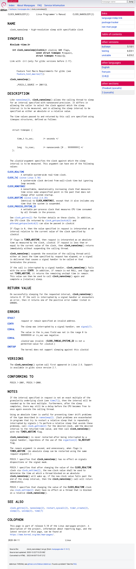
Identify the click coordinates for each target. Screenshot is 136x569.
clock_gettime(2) (37, 426)
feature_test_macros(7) (30, 74)
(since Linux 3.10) (24, 177)
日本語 (105, 76)
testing (105, 51)
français (106, 71)
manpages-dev (24, 9)
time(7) (54, 400)
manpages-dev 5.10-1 (60, 549)
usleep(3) (27, 511)
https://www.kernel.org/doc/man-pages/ (32, 534)
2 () (108, 92)
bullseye (13, 9)
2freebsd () (112, 88)
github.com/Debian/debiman (39, 564)
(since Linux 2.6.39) (28, 198)
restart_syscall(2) (57, 508)
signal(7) (86, 326)
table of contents (112, 34)
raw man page (109, 26)
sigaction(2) (70, 440)
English (105, 67)
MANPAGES (13, 1)
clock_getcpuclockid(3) (58, 220)
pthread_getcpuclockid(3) (24, 223)
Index (11, 5)
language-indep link (112, 18)
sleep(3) (14, 511)
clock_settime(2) (31, 470)
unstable (106, 55)
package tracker (110, 22)
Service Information (54, 5)
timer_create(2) (79, 508)
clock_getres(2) (23, 217)
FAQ (40, 5)
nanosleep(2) (23, 99)
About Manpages (26, 5)
